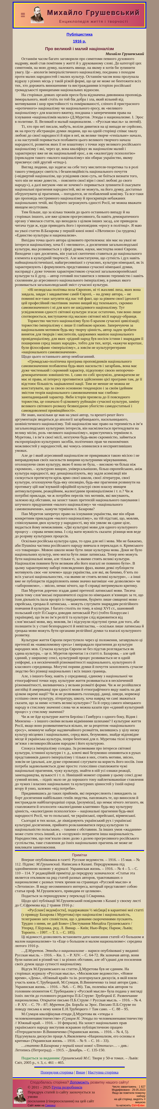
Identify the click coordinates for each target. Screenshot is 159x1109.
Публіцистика (80, 34)
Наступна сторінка (103, 1072)
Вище (80, 1072)
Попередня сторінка (57, 1072)
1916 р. (79, 41)
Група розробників (67, 1087)
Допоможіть (79, 1082)
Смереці (50, 1105)
